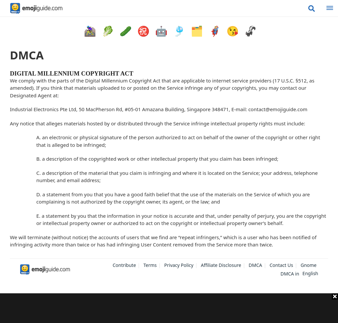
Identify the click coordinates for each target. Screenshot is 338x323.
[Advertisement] (169, 308)
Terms (150, 265)
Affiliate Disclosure (221, 265)
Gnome (309, 265)
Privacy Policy (178, 265)
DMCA (255, 265)
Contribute (124, 265)
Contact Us (281, 265)
